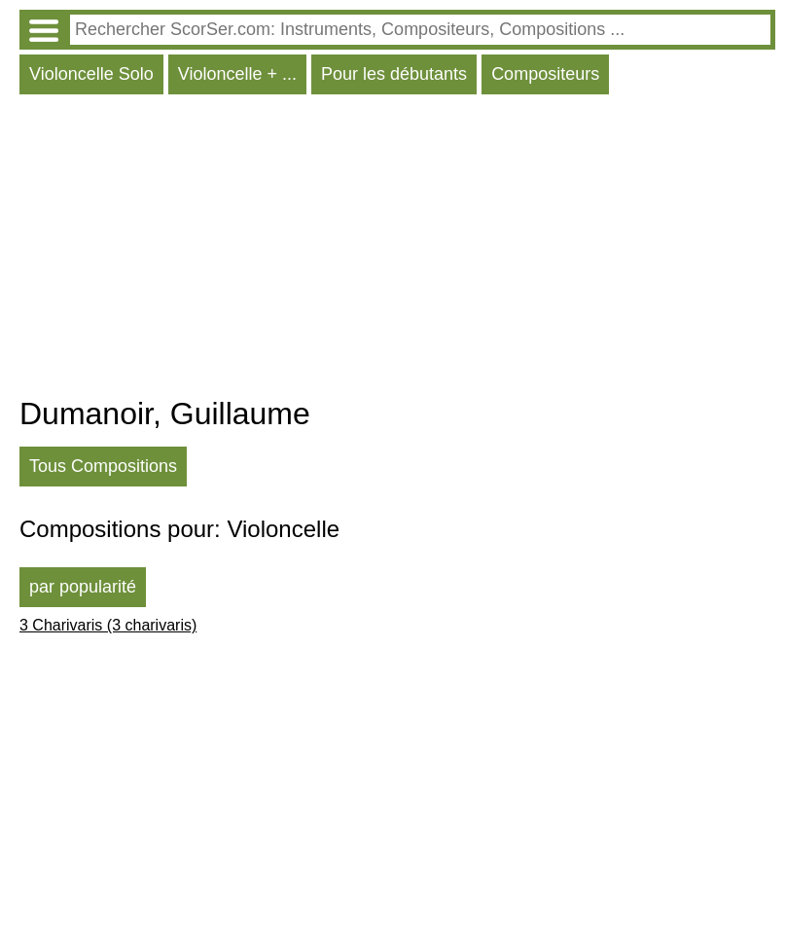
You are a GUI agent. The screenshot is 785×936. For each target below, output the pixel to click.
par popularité (82, 586)
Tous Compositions (103, 466)
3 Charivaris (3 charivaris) (107, 625)
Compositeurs (545, 74)
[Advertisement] (397, 250)
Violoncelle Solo (91, 74)
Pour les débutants (394, 74)
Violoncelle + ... (237, 74)
